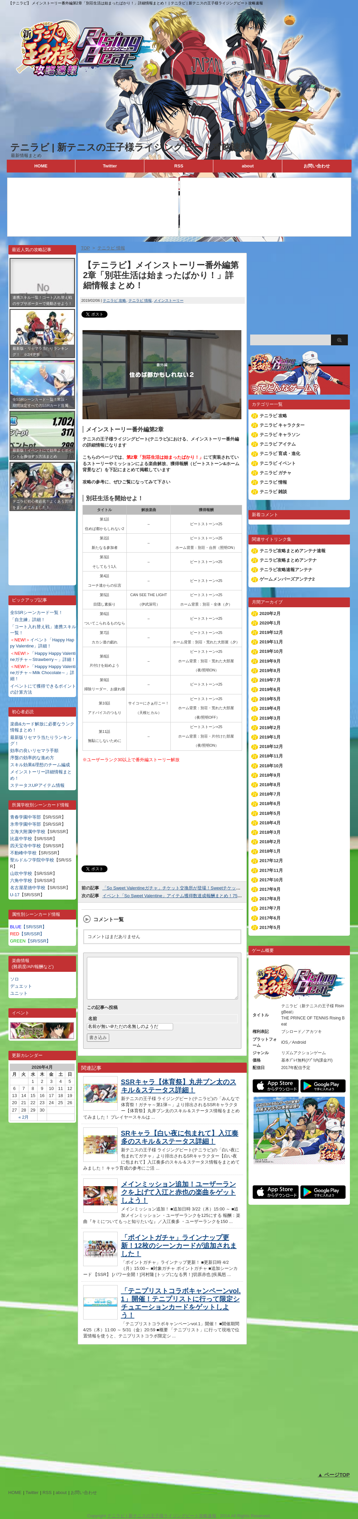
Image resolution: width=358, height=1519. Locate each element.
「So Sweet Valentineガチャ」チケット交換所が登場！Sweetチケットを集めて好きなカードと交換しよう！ (208, 887)
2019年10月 (271, 651)
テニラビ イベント (278, 463)
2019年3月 (270, 718)
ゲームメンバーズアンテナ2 (287, 579)
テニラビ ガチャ (276, 472)
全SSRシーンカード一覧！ (36, 612)
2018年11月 (271, 755)
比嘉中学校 (21, 838)
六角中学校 (21, 880)
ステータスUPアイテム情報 (37, 785)
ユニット (19, 993)
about (248, 165)
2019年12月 (271, 632)
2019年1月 (270, 737)
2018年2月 (270, 841)
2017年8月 (270, 898)
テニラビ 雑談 (273, 491)
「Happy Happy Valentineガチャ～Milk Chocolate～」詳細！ (43, 672)
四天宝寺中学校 (25, 845)
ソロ (14, 979)
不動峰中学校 (23, 852)
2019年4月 (270, 708)
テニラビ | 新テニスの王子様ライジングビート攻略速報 (130, 147)
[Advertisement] (42, 543)
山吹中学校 (21, 873)
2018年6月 (270, 803)
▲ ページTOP (334, 1474)
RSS (179, 165)
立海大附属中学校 (27, 831)
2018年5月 (270, 813)
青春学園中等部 (25, 817)
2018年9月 (270, 775)
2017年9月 (270, 889)
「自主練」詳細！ (27, 619)
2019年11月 (271, 641)
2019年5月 (270, 698)
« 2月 (23, 1117)
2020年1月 (270, 622)
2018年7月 (270, 794)
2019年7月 (270, 680)
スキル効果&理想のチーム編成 (40, 764)
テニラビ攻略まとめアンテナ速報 (293, 550)
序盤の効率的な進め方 (32, 757)
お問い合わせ (317, 165)
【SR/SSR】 (28, 926)
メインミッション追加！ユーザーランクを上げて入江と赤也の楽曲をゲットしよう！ (178, 1200)
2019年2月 (270, 727)
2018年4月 (270, 822)
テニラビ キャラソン (280, 434)
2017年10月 (271, 879)
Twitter (110, 165)
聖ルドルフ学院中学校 (32, 859)
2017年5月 (270, 927)
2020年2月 (270, 613)
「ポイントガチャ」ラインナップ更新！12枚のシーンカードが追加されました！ (179, 1253)
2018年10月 (271, 765)
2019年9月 (270, 661)
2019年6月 (270, 689)
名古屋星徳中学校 (27, 887)
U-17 (15, 894)
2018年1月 (270, 851)
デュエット (21, 986)
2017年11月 (271, 870)
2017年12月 (271, 860)
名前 (92, 1026)
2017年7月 (270, 908)
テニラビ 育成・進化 (280, 453)
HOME (40, 165)
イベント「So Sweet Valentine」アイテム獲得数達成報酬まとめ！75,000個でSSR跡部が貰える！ (198, 895)
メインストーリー (169, 300)
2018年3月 (270, 832)
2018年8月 (270, 784)
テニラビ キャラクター (282, 425)
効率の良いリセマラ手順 (34, 750)
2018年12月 (271, 746)
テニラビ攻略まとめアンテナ (288, 560)
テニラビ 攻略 (114, 300)
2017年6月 (270, 918)
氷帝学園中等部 (25, 824)
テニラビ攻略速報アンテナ (286, 569)
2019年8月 (270, 670)
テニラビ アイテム (278, 444)
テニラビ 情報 (140, 300)
